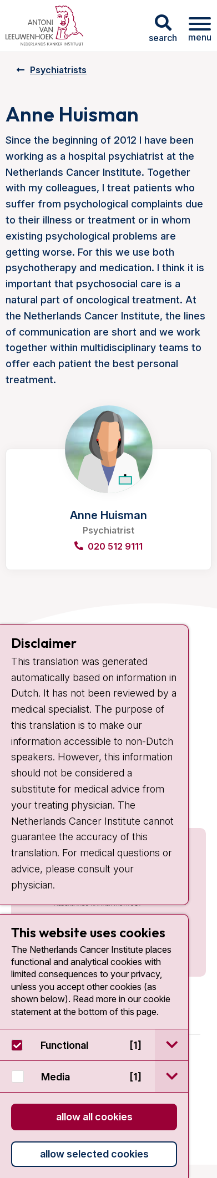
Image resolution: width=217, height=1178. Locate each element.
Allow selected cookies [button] (94, 1154)
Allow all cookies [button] (94, 1117)
